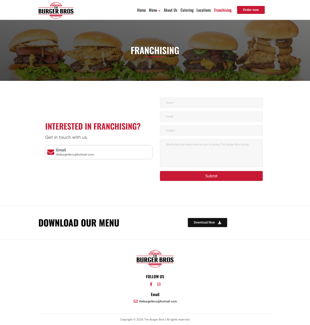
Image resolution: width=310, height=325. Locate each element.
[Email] (50, 152)
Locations (202, 10)
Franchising (222, 10)
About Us (167, 10)
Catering (184, 10)
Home (136, 10)
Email (61, 150)
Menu (151, 10)
